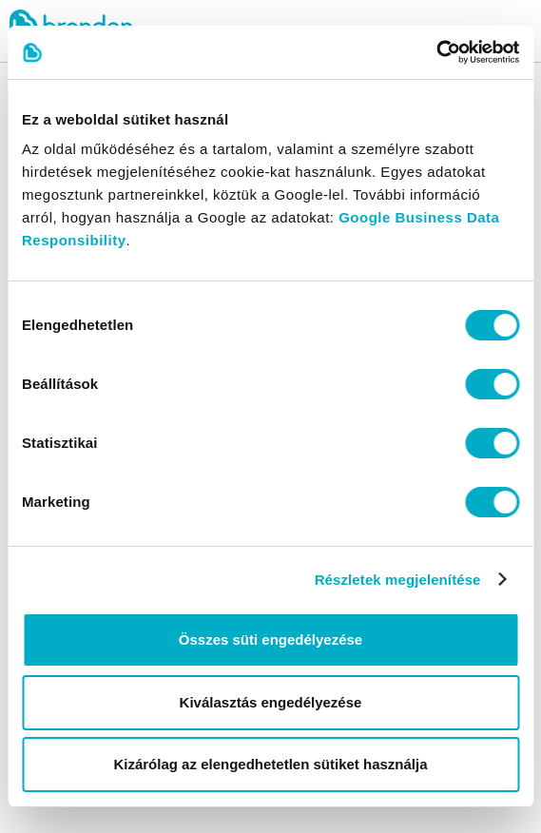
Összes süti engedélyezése (270, 639)
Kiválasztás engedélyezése (271, 702)
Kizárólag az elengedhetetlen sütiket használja (270, 764)
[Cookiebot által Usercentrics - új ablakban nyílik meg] (436, 52)
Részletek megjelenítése (398, 579)
